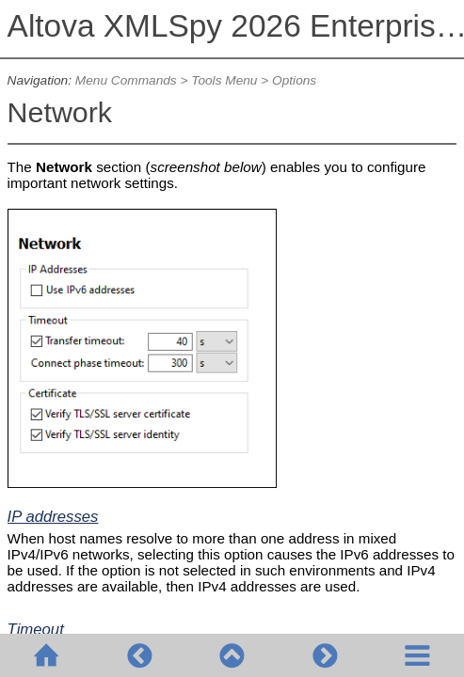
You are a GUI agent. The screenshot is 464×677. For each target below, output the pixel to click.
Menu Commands (126, 80)
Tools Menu (224, 80)
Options (294, 80)
